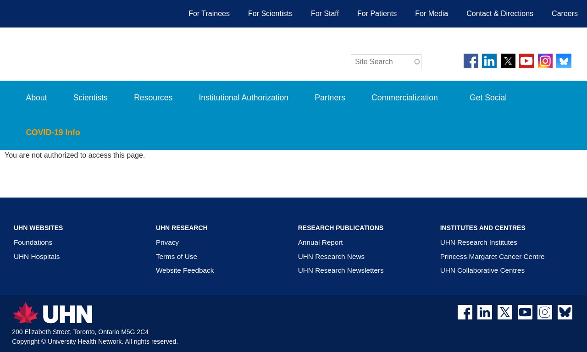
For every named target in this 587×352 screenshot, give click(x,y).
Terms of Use (176, 256)
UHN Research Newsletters (341, 270)
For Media (431, 13)
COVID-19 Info (62, 139)
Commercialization (413, 104)
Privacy (167, 242)
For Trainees (209, 13)
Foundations (33, 242)
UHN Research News (331, 256)
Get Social (488, 97)
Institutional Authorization (243, 97)
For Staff (325, 13)
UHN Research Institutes (478, 242)
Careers (565, 13)
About (36, 97)
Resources (153, 97)
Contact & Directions (499, 13)
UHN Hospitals (37, 256)
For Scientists (270, 13)
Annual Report (320, 242)
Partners (330, 97)
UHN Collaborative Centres (482, 270)
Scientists (90, 97)
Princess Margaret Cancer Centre (492, 256)
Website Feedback (185, 270)
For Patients (377, 13)
